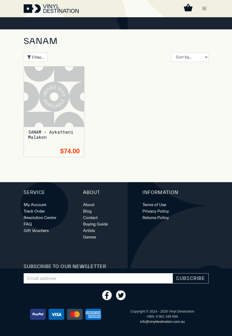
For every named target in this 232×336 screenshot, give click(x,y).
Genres (89, 237)
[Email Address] (98, 278)
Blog (87, 211)
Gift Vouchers (36, 230)
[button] (204, 8)
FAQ (28, 224)
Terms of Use (154, 204)
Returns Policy (155, 217)
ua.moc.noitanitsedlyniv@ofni (162, 322)
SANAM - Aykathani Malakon (50, 134)
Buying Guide (95, 224)
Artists (89, 230)
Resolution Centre (40, 217)
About (88, 204)
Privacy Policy (155, 211)
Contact (90, 217)
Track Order (34, 211)
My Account (35, 204)
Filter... (35, 57)
